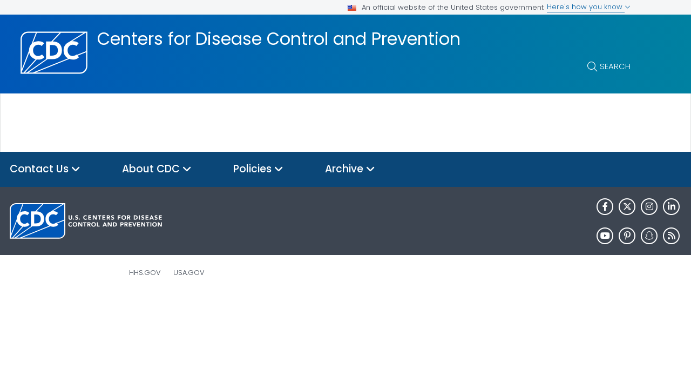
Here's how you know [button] (589, 7)
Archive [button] (350, 169)
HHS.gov (145, 272)
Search (615, 66)
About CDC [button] (157, 169)
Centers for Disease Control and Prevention (278, 39)
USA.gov (189, 272)
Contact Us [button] (45, 169)
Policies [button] (258, 169)
